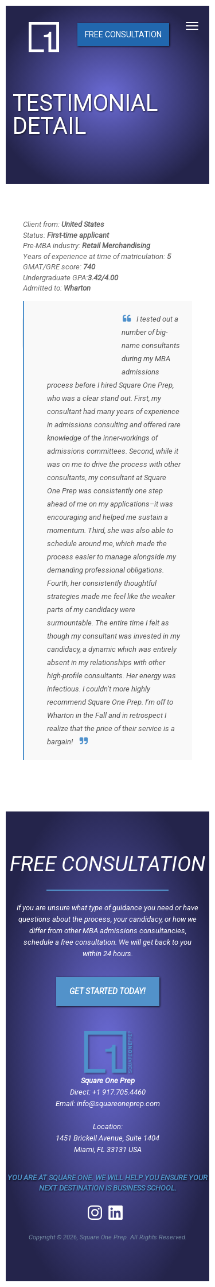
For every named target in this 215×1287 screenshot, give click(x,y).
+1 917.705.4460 (119, 1092)
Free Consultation (123, 34)
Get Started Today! (107, 991)
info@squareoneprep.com (118, 1103)
